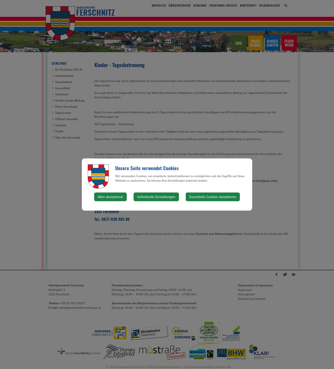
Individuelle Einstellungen (156, 197)
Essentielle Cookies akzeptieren (212, 197)
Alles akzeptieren (110, 197)
